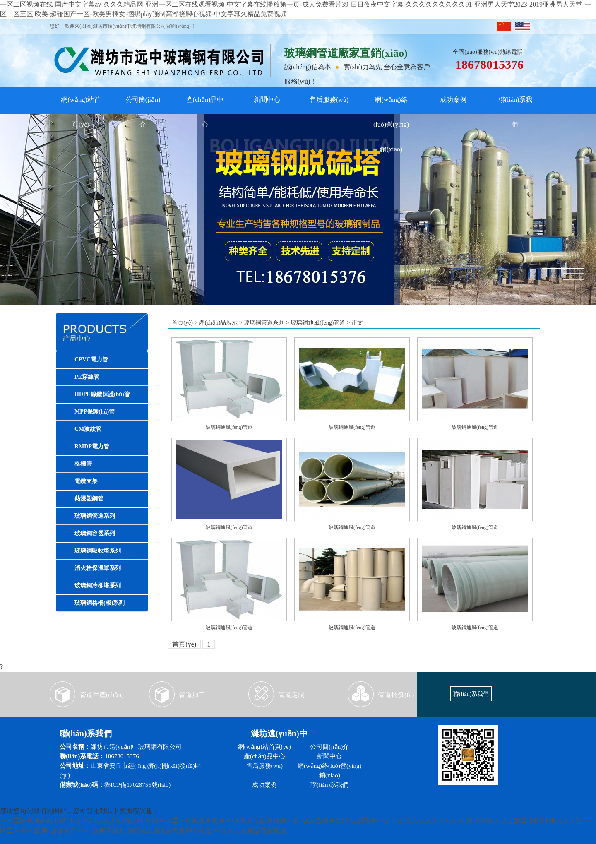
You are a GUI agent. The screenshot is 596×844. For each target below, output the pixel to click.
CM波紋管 (87, 429)
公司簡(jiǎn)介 (143, 104)
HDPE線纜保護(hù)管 (102, 394)
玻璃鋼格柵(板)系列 (99, 603)
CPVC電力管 (91, 359)
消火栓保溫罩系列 (97, 568)
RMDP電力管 (91, 446)
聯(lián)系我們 (515, 104)
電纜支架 (86, 481)
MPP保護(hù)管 (94, 412)
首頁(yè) (182, 323)
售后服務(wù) (329, 99)
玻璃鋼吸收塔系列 (97, 551)
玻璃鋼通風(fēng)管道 (318, 323)
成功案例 (453, 99)
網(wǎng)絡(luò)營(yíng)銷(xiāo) (391, 104)
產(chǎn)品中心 (205, 104)
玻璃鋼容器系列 (94, 533)
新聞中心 (267, 99)
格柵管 (83, 464)
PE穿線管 (86, 377)
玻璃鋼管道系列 (94, 516)
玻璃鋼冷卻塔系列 (97, 585)
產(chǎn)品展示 (218, 323)
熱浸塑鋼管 (88, 498)
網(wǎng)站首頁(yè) (80, 104)
